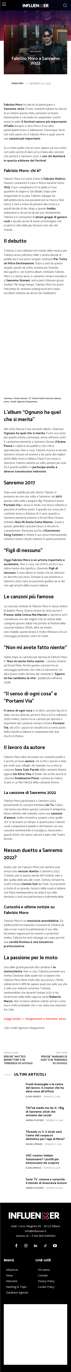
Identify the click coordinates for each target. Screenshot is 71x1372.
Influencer (35, 51)
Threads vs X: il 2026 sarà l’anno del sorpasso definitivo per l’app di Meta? (45, 1135)
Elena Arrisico (33, 1096)
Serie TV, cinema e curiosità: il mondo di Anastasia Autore (46, 1181)
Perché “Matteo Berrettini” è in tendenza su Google (18, 1060)
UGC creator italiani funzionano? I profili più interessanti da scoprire (42, 1159)
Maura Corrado (34, 1144)
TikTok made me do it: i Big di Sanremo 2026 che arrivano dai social (45, 1111)
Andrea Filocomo (35, 1120)
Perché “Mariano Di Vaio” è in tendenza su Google (54, 1060)
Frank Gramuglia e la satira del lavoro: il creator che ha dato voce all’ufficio (45, 1088)
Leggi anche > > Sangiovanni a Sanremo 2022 (35, 1018)
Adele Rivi (17, 83)
